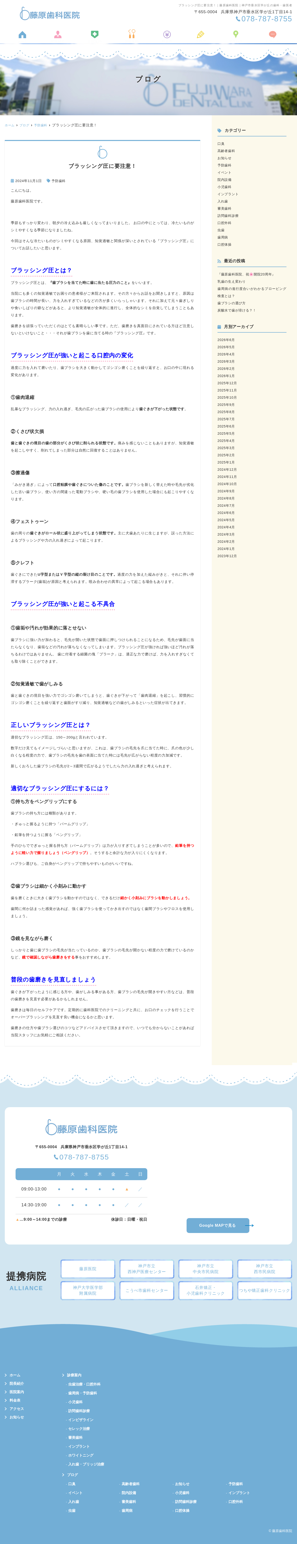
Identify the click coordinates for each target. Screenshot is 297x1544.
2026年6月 (226, 340)
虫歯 (221, 230)
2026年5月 (226, 347)
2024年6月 (226, 513)
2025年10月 (227, 397)
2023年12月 (227, 556)
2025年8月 (226, 412)
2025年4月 (226, 441)
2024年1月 (226, 549)
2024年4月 (226, 527)
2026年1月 (226, 376)
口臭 (221, 143)
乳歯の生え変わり (232, 281)
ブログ (197, 39)
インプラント (228, 194)
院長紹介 (62, 39)
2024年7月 (226, 505)
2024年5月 (226, 520)
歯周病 (223, 237)
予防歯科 (59, 181)
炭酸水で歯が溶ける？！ (238, 310)
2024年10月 (227, 484)
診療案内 (133, 39)
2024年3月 (226, 534)
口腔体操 (225, 244)
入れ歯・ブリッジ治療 (86, 1464)
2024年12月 (227, 469)
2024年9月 (226, 491)
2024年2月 (226, 541)
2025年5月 (226, 433)
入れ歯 (223, 201)
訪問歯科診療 (228, 216)
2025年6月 (226, 426)
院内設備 (225, 179)
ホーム (29, 39)
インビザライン (80, 1420)
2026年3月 (226, 361)
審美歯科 (225, 208)
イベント (225, 172)
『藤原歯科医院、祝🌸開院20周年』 (248, 274)
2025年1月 (226, 462)
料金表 (166, 39)
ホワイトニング (80, 1455)
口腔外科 (225, 223)
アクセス (230, 39)
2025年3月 (226, 448)
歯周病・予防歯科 (82, 1393)
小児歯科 (225, 187)
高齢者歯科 (226, 151)
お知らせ (265, 39)
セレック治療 (79, 1429)
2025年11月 (227, 390)
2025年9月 (226, 405)
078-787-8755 (84, 1157)
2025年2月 (226, 455)
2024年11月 (227, 477)
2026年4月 (226, 354)
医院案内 (97, 39)
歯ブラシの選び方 (232, 303)
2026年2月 (226, 368)
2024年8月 (226, 498)
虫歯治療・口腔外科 (84, 1384)
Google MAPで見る (217, 1225)
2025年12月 (227, 383)
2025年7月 (226, 419)
